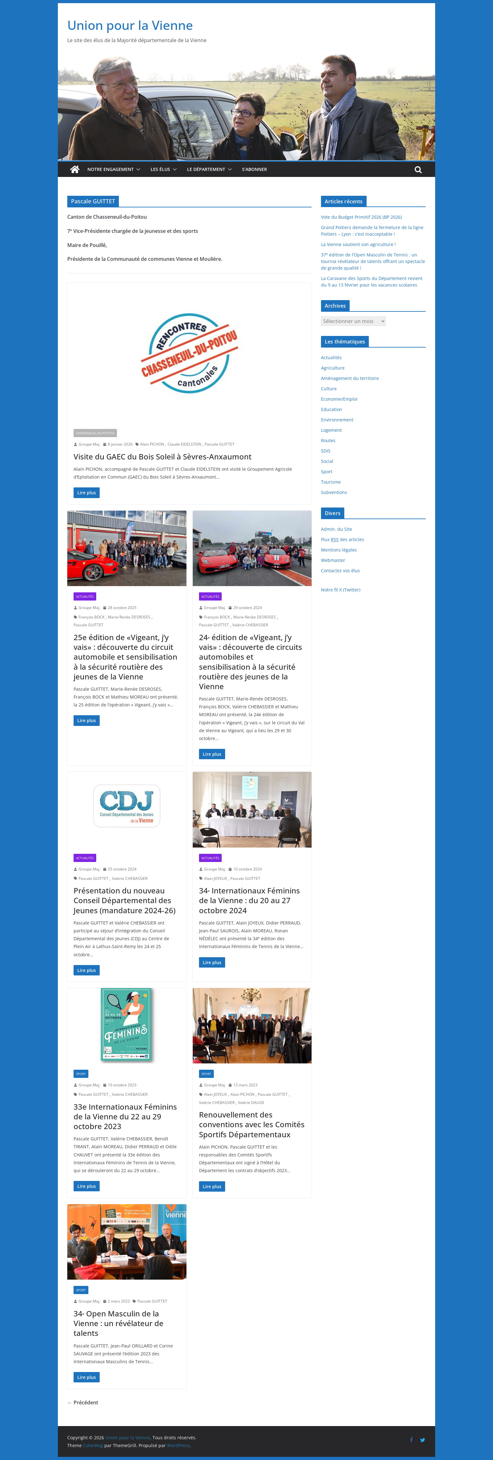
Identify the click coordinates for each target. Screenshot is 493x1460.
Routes (328, 440)
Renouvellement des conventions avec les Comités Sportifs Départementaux (252, 1124)
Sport (81, 1074)
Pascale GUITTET (220, 444)
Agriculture (333, 368)
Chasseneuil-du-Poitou (95, 433)
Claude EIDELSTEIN (184, 444)
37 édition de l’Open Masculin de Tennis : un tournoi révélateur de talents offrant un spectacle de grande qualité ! (373, 261)
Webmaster (333, 560)
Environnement (337, 420)
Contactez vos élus (340, 571)
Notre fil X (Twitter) (340, 590)
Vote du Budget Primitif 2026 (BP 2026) (361, 217)
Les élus (160, 169)
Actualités (85, 596)
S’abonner (254, 169)
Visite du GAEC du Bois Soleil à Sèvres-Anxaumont (163, 456)
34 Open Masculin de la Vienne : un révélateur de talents (118, 1323)
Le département (206, 169)
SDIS (325, 451)
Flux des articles (342, 539)
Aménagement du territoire (350, 378)
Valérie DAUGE (251, 1102)
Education (331, 409)
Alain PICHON (152, 444)
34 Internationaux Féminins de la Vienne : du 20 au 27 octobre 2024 (249, 900)
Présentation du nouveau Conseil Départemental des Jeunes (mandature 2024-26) (124, 900)
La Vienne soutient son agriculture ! (358, 244)
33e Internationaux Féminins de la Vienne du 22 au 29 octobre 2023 (125, 1116)
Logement (331, 430)
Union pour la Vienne (130, 25)
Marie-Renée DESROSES (129, 617)
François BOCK (91, 617)
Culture (329, 389)
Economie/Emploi (339, 399)
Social (327, 461)
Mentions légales (339, 550)
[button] (137, 169)
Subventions (334, 492)
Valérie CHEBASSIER (250, 625)
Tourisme (331, 482)
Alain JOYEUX (215, 878)
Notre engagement (110, 169)
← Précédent (82, 1402)
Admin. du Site (336, 529)
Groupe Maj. (89, 444)
